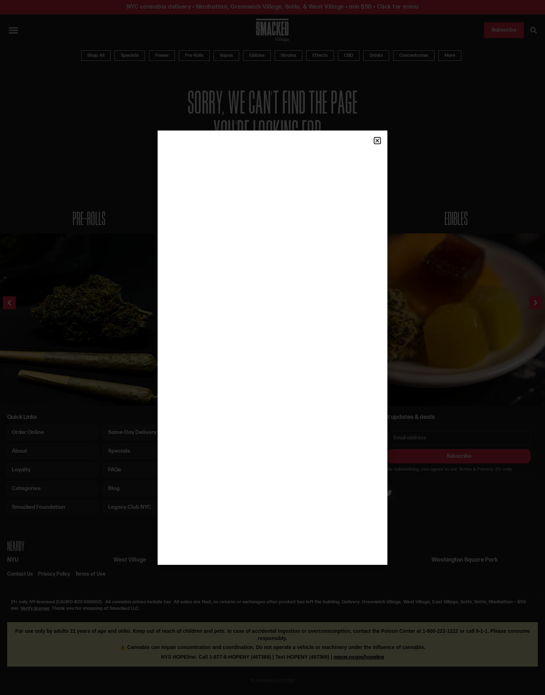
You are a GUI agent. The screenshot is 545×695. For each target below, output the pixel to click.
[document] (272, 347)
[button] (377, 140)
